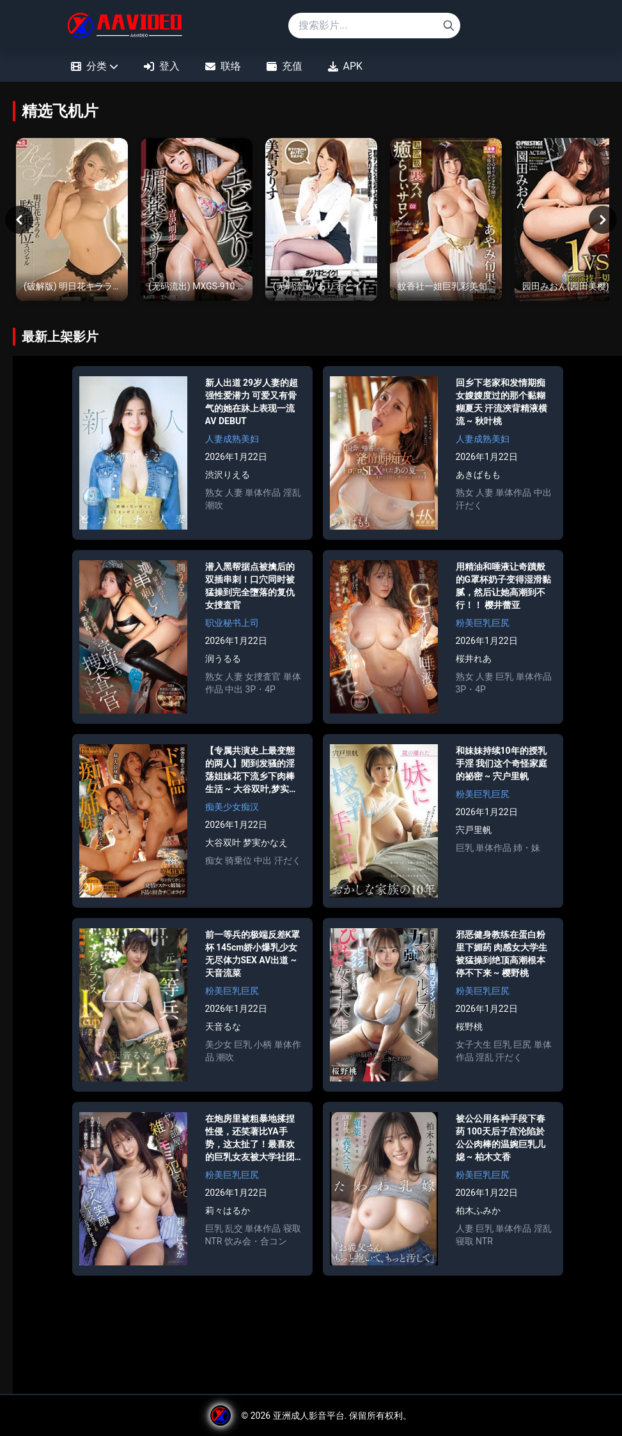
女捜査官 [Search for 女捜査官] (263, 680)
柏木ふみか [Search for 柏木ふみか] (478, 1214)
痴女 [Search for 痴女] (214, 864)
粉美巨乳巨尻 (482, 626)
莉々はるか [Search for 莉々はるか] (227, 1214)
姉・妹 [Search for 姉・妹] (526, 851)
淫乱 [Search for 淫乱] (292, 496)
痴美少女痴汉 (232, 810)
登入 (162, 66)
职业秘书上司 (232, 626)
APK (345, 66)
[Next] (603, 221)
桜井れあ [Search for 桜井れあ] (474, 662)
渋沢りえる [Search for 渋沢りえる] (227, 478)
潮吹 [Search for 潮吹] (214, 508)
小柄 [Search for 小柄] (263, 1048)
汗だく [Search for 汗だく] (469, 508)
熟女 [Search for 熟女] (214, 496)
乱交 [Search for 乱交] (234, 1231)
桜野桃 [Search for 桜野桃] (469, 1030)
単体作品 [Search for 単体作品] (263, 496)
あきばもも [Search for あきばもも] (478, 478)
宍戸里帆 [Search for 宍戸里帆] (474, 833)
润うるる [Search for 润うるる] (223, 662)
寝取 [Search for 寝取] (292, 1231)
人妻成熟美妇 (232, 442)
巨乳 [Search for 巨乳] (504, 680)
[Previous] (19, 221)
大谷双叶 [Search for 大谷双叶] (223, 846)
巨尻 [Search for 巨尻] (522, 1048)
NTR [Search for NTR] (213, 1244)
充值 (284, 66)
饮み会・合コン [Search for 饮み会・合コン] (255, 1244)
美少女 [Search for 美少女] (218, 1048)
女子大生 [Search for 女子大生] (474, 1048)
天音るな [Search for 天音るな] (223, 1030)
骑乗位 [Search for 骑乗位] (238, 864)
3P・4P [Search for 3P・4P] (260, 692)
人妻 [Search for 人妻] (234, 496)
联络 (223, 66)
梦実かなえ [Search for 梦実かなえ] (265, 846)
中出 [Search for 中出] (543, 496)
